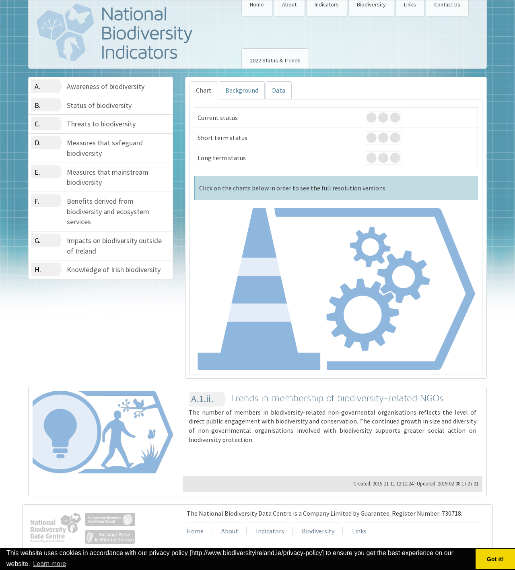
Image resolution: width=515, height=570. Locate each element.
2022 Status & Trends (275, 60)
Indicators (327, 4)
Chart (204, 90)
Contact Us (447, 4)
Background (241, 90)
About (289, 4)
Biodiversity (371, 4)
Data (278, 90)
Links (410, 4)
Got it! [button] (495, 559)
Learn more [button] (49, 563)
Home (257, 4)
